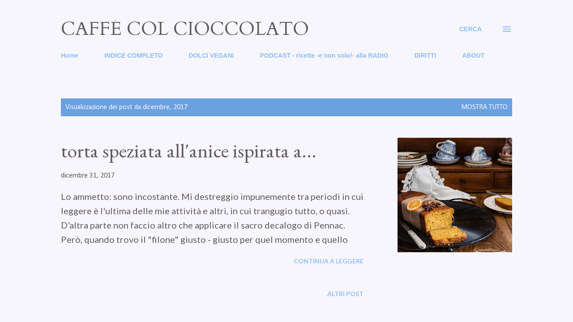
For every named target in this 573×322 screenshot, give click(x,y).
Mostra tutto (484, 107)
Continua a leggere (328, 261)
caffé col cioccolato (185, 29)
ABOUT (473, 55)
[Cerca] (470, 29)
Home (69, 55)
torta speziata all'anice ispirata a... (188, 150)
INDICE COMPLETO (133, 55)
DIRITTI (425, 55)
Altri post (345, 293)
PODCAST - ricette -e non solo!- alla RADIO (324, 55)
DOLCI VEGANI (211, 55)
